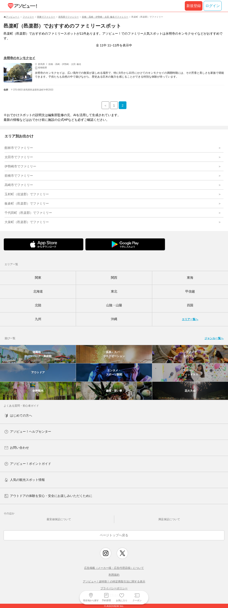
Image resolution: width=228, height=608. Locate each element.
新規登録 (193, 6)
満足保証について (169, 519)
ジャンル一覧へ (213, 338)
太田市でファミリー (19, 157)
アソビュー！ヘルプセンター (28, 432)
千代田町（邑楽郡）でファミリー (28, 213)
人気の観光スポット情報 (25, 480)
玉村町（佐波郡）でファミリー (27, 194)
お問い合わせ (17, 448)
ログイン (212, 6)
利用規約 (114, 574)
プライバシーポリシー (114, 588)
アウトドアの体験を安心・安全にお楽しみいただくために (48, 496)
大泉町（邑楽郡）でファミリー (27, 222)
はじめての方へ (18, 415)
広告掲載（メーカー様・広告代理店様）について (114, 568)
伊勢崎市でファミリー (20, 166)
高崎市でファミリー (19, 185)
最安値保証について (59, 519)
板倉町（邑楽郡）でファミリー (27, 203)
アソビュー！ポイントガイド (28, 464)
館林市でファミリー (19, 148)
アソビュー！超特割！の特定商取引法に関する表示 (114, 581)
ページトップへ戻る (114, 535)
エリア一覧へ (190, 319)
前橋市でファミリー (19, 175)
